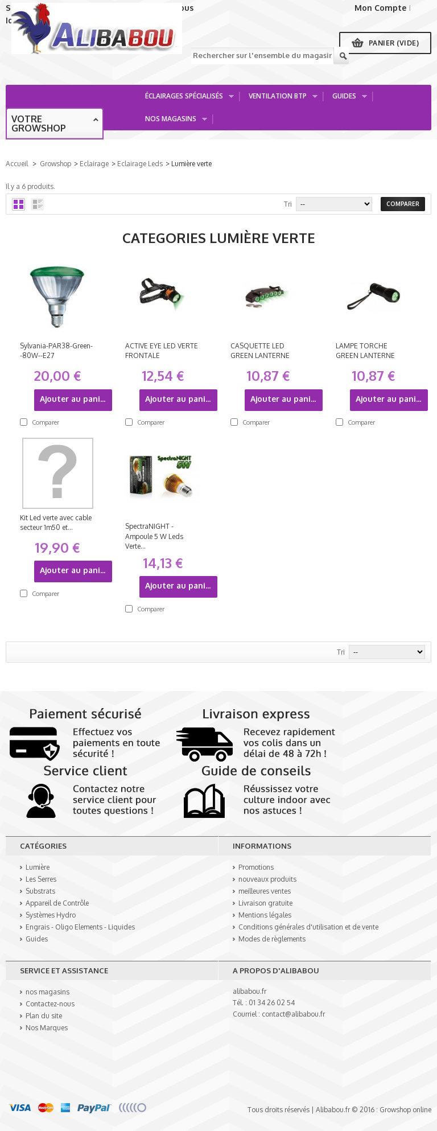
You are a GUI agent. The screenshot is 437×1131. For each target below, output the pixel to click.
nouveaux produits (267, 879)
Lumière (38, 867)
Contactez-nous (50, 1004)
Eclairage (94, 163)
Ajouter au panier (74, 399)
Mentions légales (264, 915)
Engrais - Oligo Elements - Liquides (80, 927)
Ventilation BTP (279, 99)
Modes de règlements (272, 939)
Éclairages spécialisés (185, 99)
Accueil (17, 163)
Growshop (55, 163)
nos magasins (47, 992)
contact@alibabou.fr (293, 1014)
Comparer (45, 422)
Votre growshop (38, 123)
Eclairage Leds (140, 163)
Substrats (40, 891)
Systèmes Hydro (51, 915)
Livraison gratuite (265, 903)
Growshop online (405, 1109)
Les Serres (41, 879)
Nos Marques (47, 1027)
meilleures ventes (264, 891)
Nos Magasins (172, 122)
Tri (288, 204)
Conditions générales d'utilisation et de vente (308, 927)
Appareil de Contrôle (57, 903)
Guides (346, 99)
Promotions (256, 867)
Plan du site (44, 1015)
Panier (394, 43)
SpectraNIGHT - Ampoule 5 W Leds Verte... (154, 536)
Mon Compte (380, 8)
